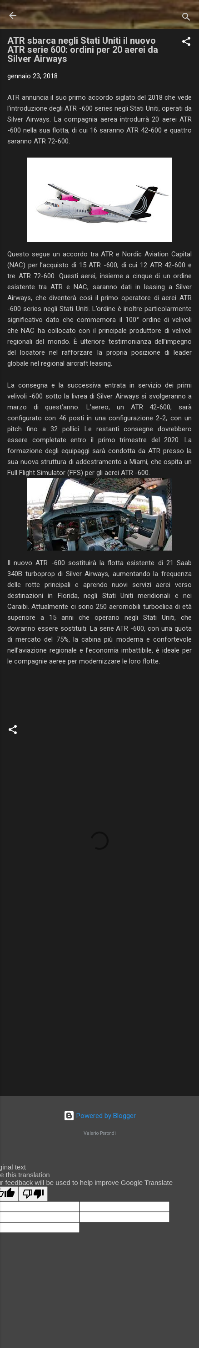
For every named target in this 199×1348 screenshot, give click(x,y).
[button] (186, 43)
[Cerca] (186, 18)
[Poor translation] (33, 1193)
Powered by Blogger (100, 1116)
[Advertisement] (99, 1018)
